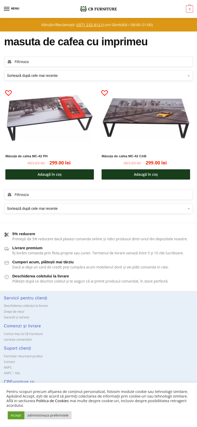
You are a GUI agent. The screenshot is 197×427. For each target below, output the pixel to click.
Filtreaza (18, 61)
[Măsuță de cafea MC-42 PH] (49, 118)
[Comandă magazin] (98, 75)
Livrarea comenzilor (18, 339)
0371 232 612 (88, 24)
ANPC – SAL (12, 373)
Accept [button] (16, 415)
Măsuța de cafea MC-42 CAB (124, 156)
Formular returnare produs (23, 356)
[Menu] (11, 9)
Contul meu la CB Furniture (23, 334)
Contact (9, 362)
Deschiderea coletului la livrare (26, 306)
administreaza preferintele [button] (47, 415)
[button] (6, 90)
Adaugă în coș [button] (50, 174)
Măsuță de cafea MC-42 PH (26, 156)
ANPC (8, 367)
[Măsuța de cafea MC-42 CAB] (146, 118)
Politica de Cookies (52, 400)
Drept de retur (14, 311)
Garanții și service (16, 317)
